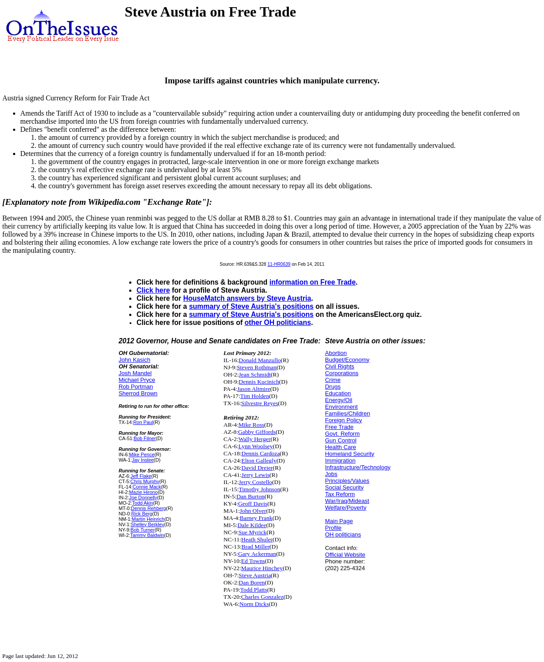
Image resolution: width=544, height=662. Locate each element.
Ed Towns (253, 561)
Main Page (339, 521)
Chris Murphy (145, 481)
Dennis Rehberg (148, 508)
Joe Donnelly (143, 497)
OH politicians (343, 534)
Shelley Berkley (147, 524)
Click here (153, 290)
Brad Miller (255, 546)
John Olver (253, 510)
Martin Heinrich (148, 519)
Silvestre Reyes (260, 403)
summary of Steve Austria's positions (251, 306)
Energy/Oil (339, 400)
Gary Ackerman (257, 553)
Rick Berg (141, 513)
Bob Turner (143, 529)
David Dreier (257, 467)
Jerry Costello (255, 482)
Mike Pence (142, 454)
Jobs (331, 474)
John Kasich (134, 359)
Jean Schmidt (254, 374)
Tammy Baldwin (147, 535)
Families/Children (347, 413)
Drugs (333, 386)
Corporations (341, 373)
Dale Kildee (251, 525)
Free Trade (339, 427)
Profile (333, 527)
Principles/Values (347, 480)
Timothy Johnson (259, 489)
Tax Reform (340, 494)
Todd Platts (253, 589)
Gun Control (341, 440)
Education (338, 393)
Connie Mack (147, 486)
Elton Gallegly (258, 460)
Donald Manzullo (260, 360)
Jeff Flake (141, 476)
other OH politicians (277, 322)
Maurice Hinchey (262, 568)
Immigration (340, 460)
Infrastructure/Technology (358, 467)
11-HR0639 (278, 264)
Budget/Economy (347, 359)
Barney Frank (256, 518)
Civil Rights (339, 366)
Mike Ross (251, 424)
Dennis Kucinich (259, 381)
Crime (333, 379)
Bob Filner (145, 438)
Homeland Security (349, 453)
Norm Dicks (254, 604)
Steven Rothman (256, 367)
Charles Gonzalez (262, 596)
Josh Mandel (135, 373)
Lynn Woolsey (256, 446)
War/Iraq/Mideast (347, 501)
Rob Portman (135, 386)
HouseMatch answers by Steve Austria (247, 298)
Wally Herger (255, 439)
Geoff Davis (252, 503)
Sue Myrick (253, 532)
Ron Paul (143, 422)
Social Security (344, 487)
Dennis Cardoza (260, 453)
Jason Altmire (253, 388)
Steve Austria (254, 575)
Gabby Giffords (257, 431)
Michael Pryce (136, 379)
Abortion (336, 353)
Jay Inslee (143, 460)
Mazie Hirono (143, 492)
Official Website (345, 554)
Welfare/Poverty (345, 507)
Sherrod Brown (137, 393)
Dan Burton (250, 496)
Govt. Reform (342, 433)
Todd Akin (142, 503)
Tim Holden (254, 396)
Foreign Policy (343, 420)
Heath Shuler (257, 539)
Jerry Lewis (255, 475)
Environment (341, 406)
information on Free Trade (313, 282)
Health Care (340, 447)
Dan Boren (252, 582)
